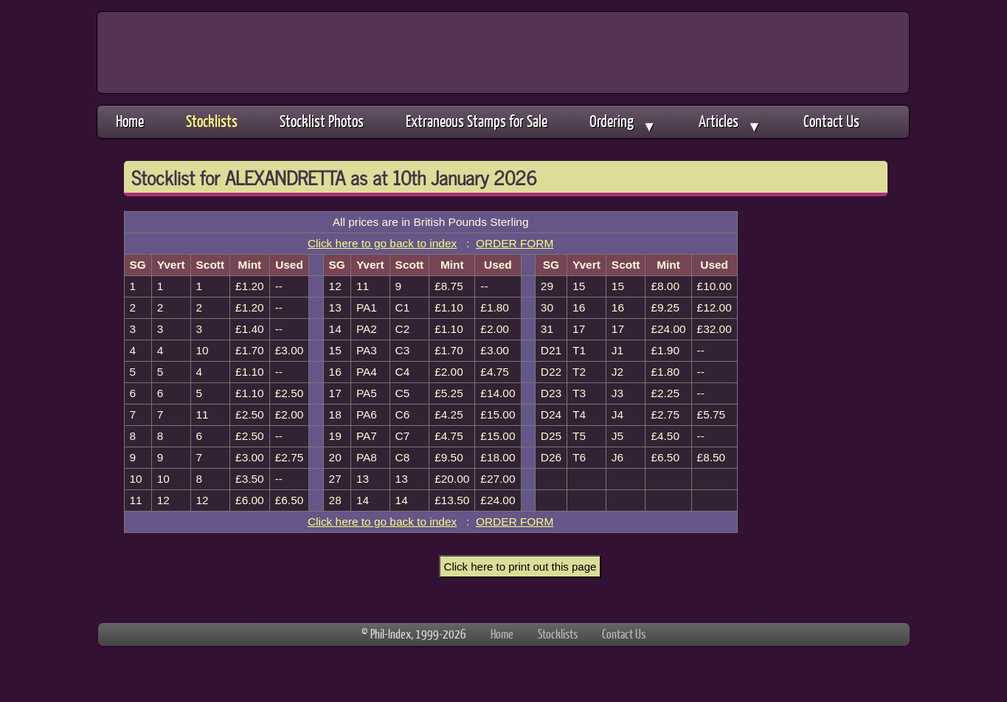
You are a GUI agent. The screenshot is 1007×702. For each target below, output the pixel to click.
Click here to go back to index (382, 243)
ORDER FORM (514, 243)
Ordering (623, 122)
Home (130, 121)
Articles (730, 122)
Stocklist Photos (322, 121)
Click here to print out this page (520, 566)
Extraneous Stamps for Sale (476, 121)
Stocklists (212, 121)
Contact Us (831, 121)
